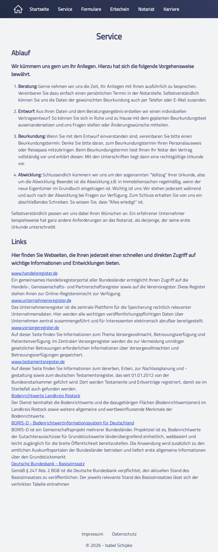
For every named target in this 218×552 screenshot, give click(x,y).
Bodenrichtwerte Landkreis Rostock (45, 395)
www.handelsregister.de (34, 273)
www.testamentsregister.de (38, 361)
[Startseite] (18, 9)
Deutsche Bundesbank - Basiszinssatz (48, 463)
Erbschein (119, 9)
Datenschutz (124, 533)
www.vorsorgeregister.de (35, 327)
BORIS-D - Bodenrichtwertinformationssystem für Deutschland (72, 422)
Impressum (92, 533)
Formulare (91, 9)
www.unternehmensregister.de (41, 300)
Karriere (171, 9)
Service (65, 9)
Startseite (39, 9)
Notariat (146, 9)
